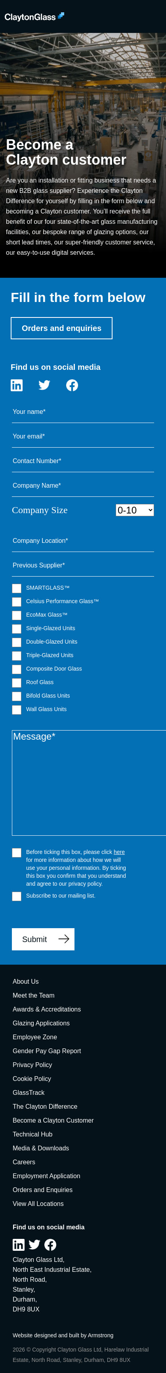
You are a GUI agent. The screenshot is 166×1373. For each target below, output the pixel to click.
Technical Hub (33, 1134)
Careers (24, 1162)
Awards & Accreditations (47, 1009)
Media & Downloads (41, 1148)
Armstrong (101, 1335)
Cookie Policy (32, 1078)
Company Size (83, 510)
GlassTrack (28, 1092)
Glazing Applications (41, 1023)
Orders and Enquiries (43, 1189)
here (119, 852)
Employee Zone (35, 1037)
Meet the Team (34, 995)
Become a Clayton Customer (53, 1120)
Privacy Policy (32, 1064)
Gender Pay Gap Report (47, 1051)
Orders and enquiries (61, 328)
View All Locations (38, 1203)
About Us (26, 981)
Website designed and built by (50, 1335)
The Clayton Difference (45, 1106)
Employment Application (46, 1176)
